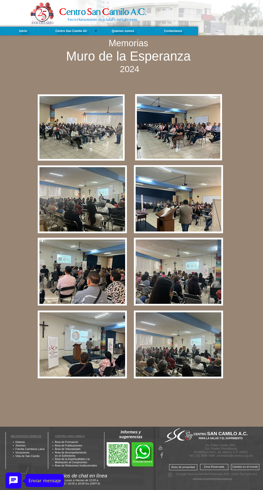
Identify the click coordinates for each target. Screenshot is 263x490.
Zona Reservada (214, 466)
